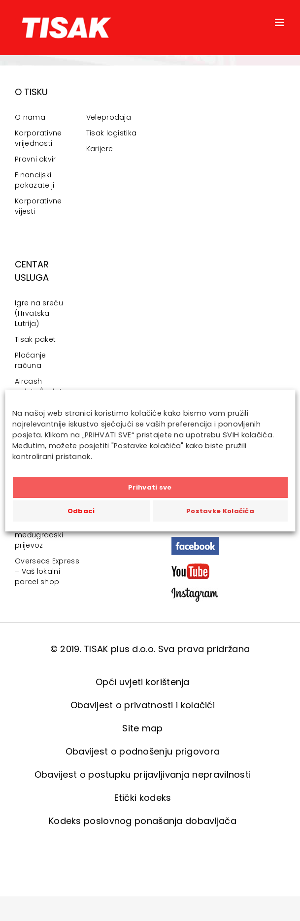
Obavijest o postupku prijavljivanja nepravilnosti (142, 774)
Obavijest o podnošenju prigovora (143, 751)
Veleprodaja (108, 117)
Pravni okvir (35, 159)
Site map (142, 728)
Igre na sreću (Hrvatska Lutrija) (39, 313)
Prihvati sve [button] (150, 487)
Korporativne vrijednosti (38, 138)
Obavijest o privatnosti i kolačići (142, 705)
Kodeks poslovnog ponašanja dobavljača (142, 821)
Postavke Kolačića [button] (220, 511)
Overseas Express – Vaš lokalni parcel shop (47, 571)
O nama (30, 117)
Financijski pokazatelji (34, 180)
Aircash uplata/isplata (41, 386)
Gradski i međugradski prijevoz (39, 535)
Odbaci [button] (81, 511)
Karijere (99, 149)
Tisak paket (35, 339)
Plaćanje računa (30, 360)
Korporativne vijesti (38, 206)
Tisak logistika (111, 133)
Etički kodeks (142, 797)
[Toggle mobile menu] (280, 22)
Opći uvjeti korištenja (143, 682)
